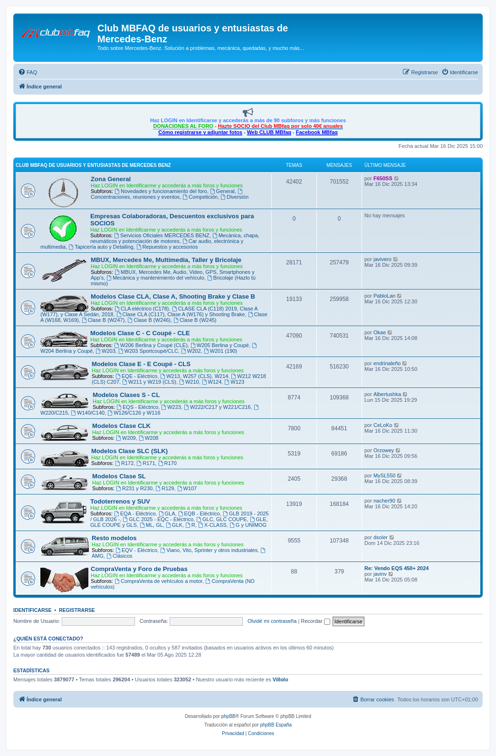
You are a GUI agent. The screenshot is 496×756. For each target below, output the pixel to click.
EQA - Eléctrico (134, 513)
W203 (105, 351)
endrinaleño (387, 363)
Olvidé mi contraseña (272, 621)
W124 (212, 382)
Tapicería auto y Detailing (100, 247)
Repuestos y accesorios (167, 247)
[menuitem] (27, 72)
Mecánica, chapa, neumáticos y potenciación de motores (174, 238)
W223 (171, 407)
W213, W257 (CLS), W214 (194, 376)
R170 (167, 463)
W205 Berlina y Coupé (220, 345)
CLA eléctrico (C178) (141, 308)
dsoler (380, 537)
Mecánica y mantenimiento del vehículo (155, 278)
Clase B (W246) (148, 320)
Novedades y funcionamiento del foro (160, 191)
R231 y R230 (134, 488)
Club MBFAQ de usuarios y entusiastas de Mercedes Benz (93, 165)
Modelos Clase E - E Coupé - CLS (141, 364)
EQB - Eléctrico (199, 513)
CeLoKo (382, 425)
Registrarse (77, 610)
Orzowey (383, 450)
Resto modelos (114, 538)
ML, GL (151, 525)
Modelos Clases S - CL (126, 394)
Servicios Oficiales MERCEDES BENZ (162, 235)
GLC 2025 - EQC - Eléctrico (158, 519)
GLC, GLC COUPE (221, 519)
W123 (234, 382)
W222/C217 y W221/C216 (217, 407)
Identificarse (32, 610)
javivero (382, 259)
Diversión (234, 197)
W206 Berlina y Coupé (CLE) (151, 345)
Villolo (280, 679)
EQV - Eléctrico (136, 550)
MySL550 (384, 475)
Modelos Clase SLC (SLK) (129, 451)
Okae (379, 332)
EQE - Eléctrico (136, 376)
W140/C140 (88, 413)
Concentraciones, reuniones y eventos (167, 194)
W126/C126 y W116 (133, 413)
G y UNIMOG (248, 525)
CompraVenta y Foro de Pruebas (139, 568)
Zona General (111, 179)
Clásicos (119, 556)
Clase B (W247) (103, 320)
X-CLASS (212, 525)
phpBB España (276, 724)
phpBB (228, 716)
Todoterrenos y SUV (120, 501)
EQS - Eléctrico (137, 407)
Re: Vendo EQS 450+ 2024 (396, 568)
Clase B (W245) (194, 320)
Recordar (315, 621)
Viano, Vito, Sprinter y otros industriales (209, 550)
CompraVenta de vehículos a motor (158, 581)
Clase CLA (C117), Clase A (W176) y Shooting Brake (180, 314)
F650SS (382, 178)
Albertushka (387, 394)
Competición (200, 197)
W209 (126, 438)
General (222, 191)
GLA (167, 513)
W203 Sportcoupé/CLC (148, 351)
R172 (124, 463)
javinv (380, 574)
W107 (187, 488)
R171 (145, 463)
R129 (164, 488)
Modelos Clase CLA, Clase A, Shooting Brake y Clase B (173, 296)
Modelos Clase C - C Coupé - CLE (140, 333)
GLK (174, 525)
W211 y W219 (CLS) (149, 382)
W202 (191, 351)
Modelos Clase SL (119, 476)
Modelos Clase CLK (121, 425)
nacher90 (384, 501)
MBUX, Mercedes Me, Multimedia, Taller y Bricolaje (166, 259)
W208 (149, 438)
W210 (189, 382)
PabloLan (384, 296)
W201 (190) (220, 351)
